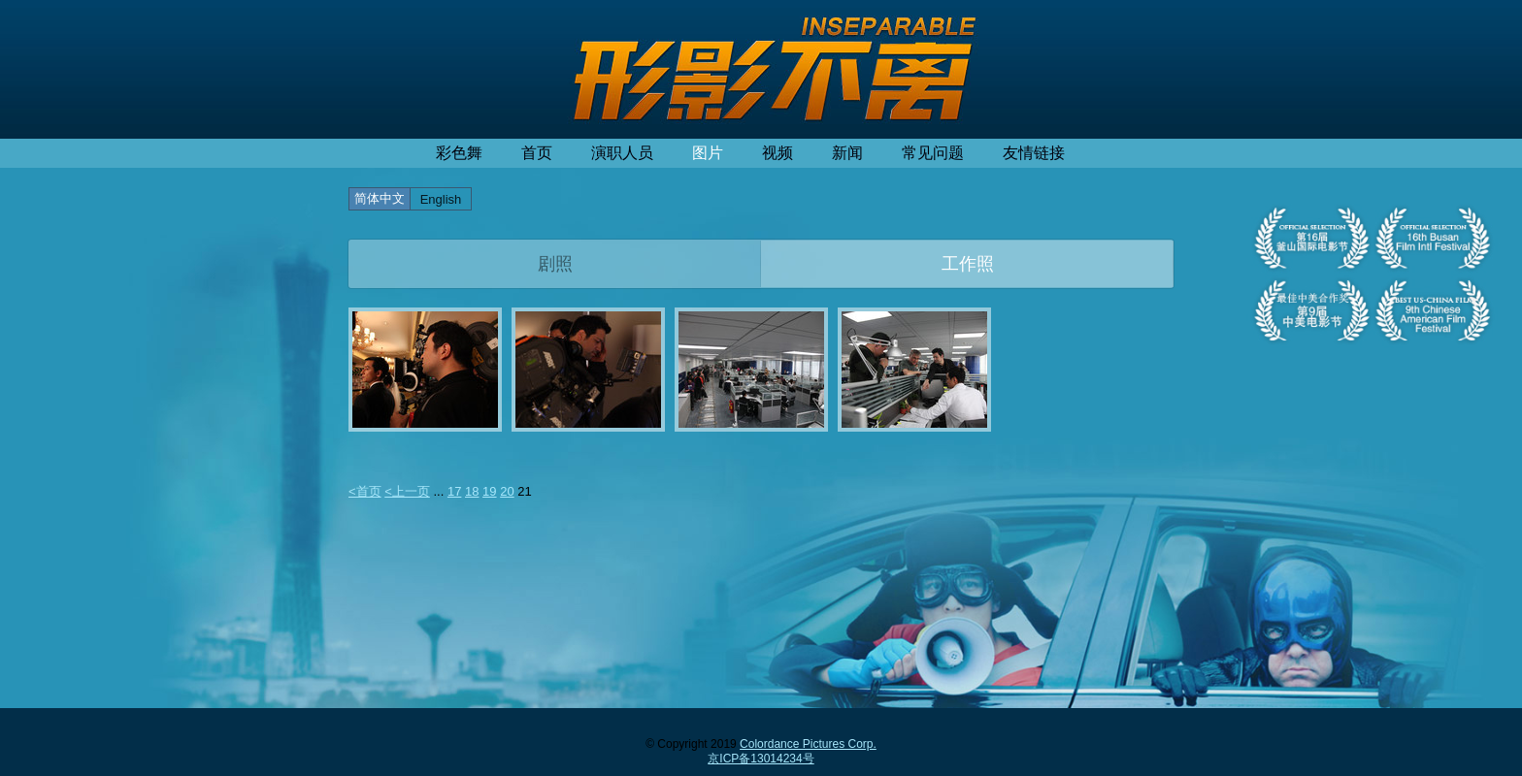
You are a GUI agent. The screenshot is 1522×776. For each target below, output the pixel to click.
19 (489, 491)
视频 (777, 153)
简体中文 (379, 198)
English (441, 199)
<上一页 (407, 491)
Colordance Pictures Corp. (808, 744)
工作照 (968, 264)
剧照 (555, 264)
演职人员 (622, 153)
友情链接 (1034, 153)
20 (506, 491)
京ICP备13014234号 (760, 758)
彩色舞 (459, 153)
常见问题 (933, 153)
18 (472, 491)
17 (454, 491)
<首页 (364, 491)
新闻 (847, 153)
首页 (536, 153)
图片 (707, 153)
